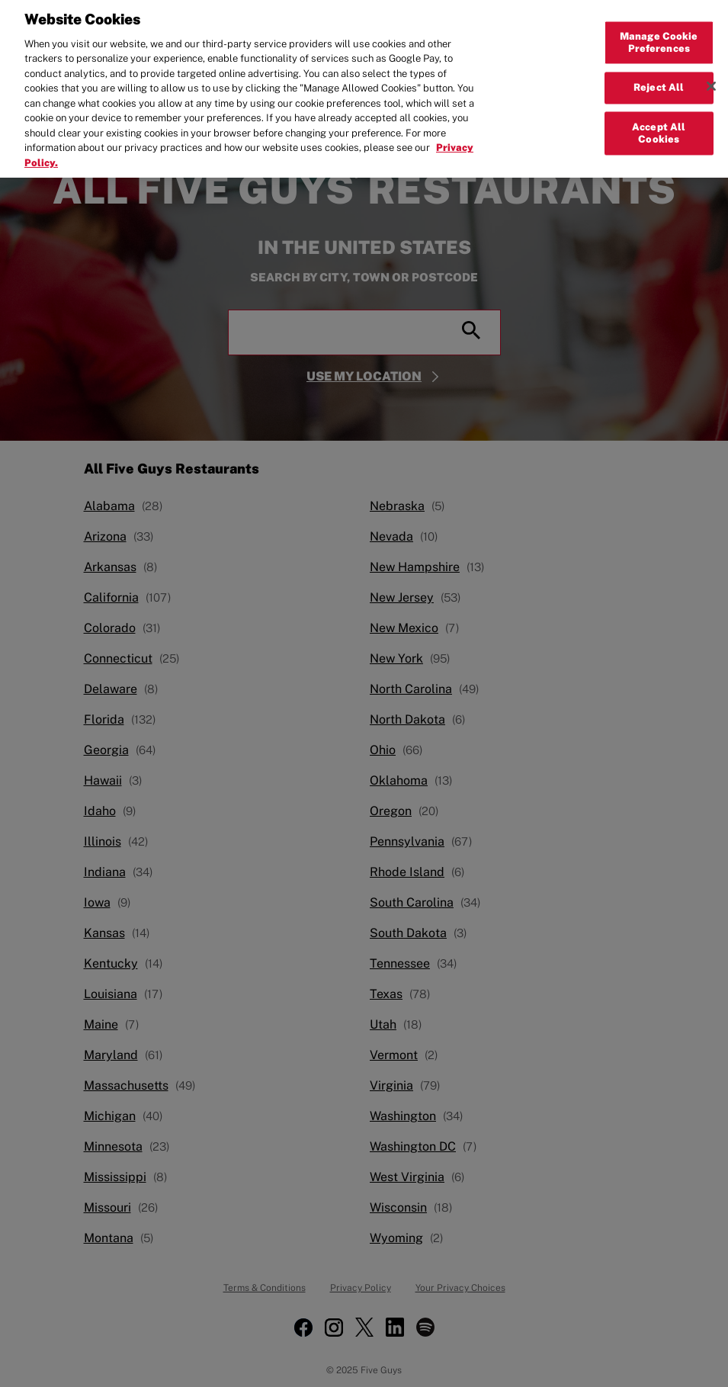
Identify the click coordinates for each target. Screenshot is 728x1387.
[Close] (711, 77)
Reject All (658, 78)
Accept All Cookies (658, 124)
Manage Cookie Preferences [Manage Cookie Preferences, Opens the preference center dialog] (659, 33)
